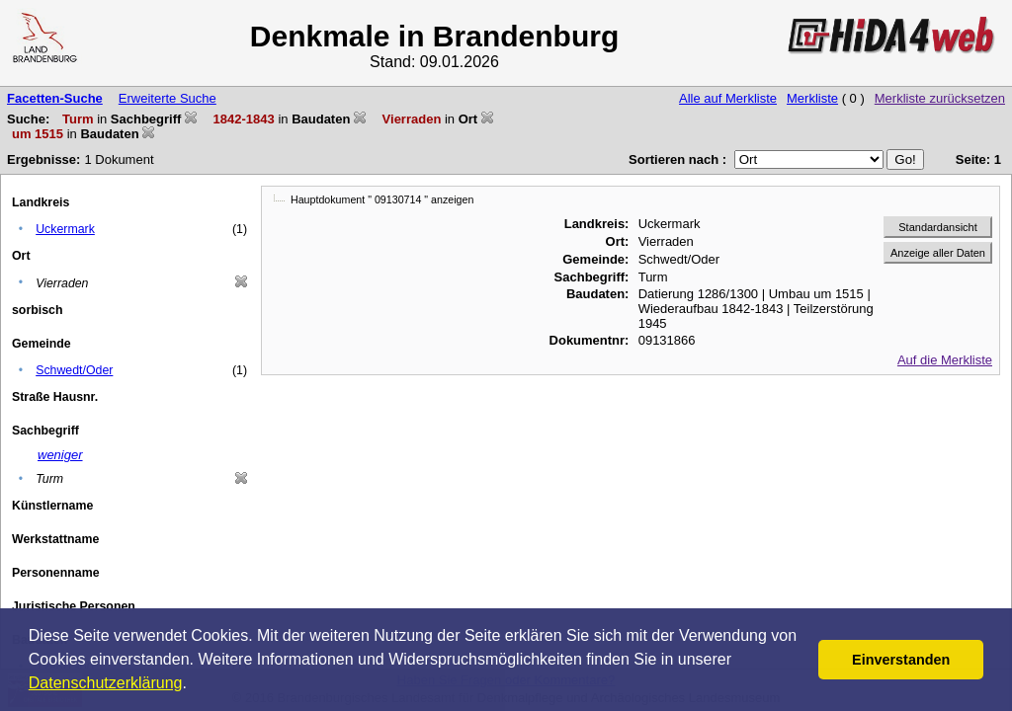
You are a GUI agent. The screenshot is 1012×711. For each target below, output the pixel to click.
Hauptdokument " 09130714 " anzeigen (382, 199)
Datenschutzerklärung (106, 682)
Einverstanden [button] (901, 660)
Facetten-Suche (55, 98)
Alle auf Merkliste (728, 98)
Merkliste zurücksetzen (940, 98)
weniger (60, 454)
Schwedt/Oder (74, 370)
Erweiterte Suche (167, 98)
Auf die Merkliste (944, 360)
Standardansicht (937, 227)
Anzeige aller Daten (937, 253)
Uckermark (65, 229)
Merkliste (812, 98)
